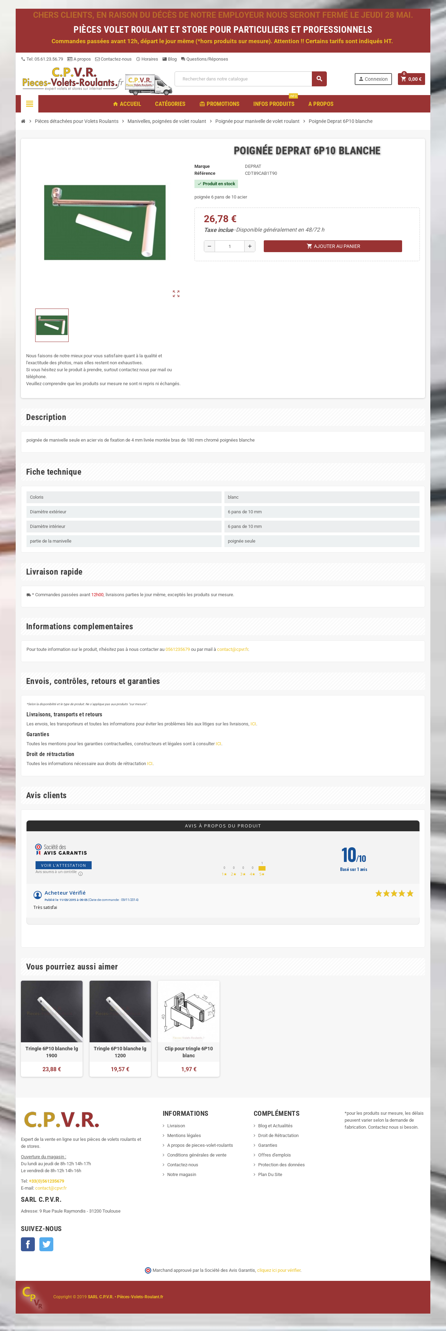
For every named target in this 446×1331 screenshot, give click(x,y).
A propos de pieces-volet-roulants (200, 1145)
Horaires (147, 59)
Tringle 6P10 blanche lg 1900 (51, 1052)
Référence (204, 173)
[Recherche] (250, 78)
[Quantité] (230, 246)
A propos (79, 59)
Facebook (28, 1244)
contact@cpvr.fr (232, 649)
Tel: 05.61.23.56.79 (42, 59)
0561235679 (178, 649)
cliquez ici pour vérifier (278, 1270)
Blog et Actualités (275, 1125)
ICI (253, 723)
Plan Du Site (270, 1174)
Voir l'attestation (63, 865)
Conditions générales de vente (196, 1155)
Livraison (176, 1125)
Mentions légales (184, 1135)
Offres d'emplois (274, 1155)
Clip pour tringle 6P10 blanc (189, 1052)
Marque (202, 166)
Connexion (373, 79)
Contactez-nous (113, 59)
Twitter (46, 1244)
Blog (169, 59)
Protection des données (281, 1164)
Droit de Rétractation (278, 1135)
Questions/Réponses (204, 59)
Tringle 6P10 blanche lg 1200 (120, 1052)
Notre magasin (181, 1174)
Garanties (267, 1145)
